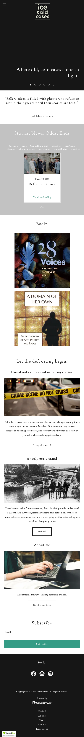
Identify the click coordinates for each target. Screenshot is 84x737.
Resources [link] (42, 728)
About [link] (42, 715)
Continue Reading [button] (42, 197)
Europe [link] (11, 148)
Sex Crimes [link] (44, 148)
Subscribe (42, 643)
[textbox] (42, 632)
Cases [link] (42, 720)
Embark (42, 531)
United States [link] (60, 148)
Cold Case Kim (42, 604)
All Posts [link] (13, 145)
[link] (42, 4)
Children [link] (56, 145)
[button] (30, 84)
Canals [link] (42, 724)
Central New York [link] (39, 145)
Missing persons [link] (26, 148)
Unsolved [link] (75, 148)
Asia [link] (24, 145)
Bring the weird (42, 445)
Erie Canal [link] (70, 145)
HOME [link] (42, 711)
